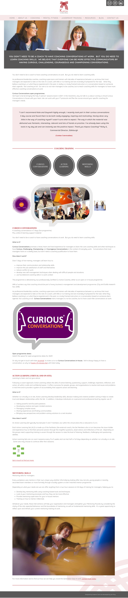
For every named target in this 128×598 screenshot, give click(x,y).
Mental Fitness (50, 18)
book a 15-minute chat (39, 363)
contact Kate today (89, 579)
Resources (90, 18)
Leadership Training (72, 18)
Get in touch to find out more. (23, 461)
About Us (22, 18)
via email (41, 361)
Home (12, 18)
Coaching (35, 18)
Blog (101, 18)
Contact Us (112, 18)
